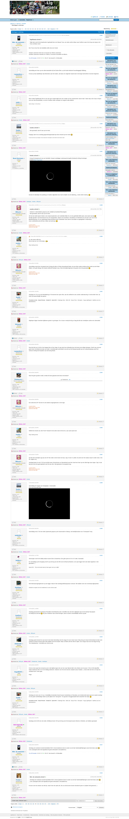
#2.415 (101, 691)
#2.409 (101, 528)
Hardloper (29, 201)
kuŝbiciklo (18, 535)
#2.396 (101, 123)
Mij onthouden (110, 50)
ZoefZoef (18, 615)
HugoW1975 (18, 672)
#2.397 (101, 151)
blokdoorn (109, 157)
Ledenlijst (110, 16)
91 (30, 28)
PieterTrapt (108, 66)
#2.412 (101, 608)
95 (39, 28)
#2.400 (101, 263)
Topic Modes (100, 31)
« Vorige (19, 28)
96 (42, 28)
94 (37, 28)
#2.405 (101, 399)
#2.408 (101, 482)
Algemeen (18, 23)
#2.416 (101, 717)
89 (25, 28)
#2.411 (101, 580)
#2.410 (101, 555)
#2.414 (101, 664)
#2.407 (101, 454)
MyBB (19, 817)
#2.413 (101, 636)
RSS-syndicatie (66, 815)
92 (32, 28)
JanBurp (18, 560)
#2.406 (101, 427)
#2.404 (101, 372)
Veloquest (18, 324)
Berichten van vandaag (44, 815)
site (69, 379)
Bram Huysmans (18, 158)
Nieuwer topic (22, 800)
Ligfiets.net (95, 16)
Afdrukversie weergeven (18, 807)
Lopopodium (18, 74)
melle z (18, 102)
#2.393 (101, 35)
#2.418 (101, 772)
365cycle (38, 201)
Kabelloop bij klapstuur (111, 117)
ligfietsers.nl (13, 23)
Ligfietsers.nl (13, 815)
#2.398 (101, 205)
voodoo (18, 243)
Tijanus (109, 195)
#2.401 (101, 291)
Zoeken (103, 16)
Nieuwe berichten (34, 815)
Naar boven (19, 815)
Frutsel (18, 780)
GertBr (18, 297)
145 (48, 28)
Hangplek (24, 23)
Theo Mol (109, 121)
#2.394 (101, 67)
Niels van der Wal (110, 138)
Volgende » (53, 28)
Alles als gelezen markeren (56, 815)
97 (44, 28)
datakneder (18, 643)
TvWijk (109, 187)
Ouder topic (15, 800)
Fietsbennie (18, 379)
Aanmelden (22, 19)
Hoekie (28, 63)
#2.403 (101, 344)
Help (117, 16)
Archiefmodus (26, 815)
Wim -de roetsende (18, 42)
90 (28, 28)
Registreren (29, 19)
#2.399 (101, 236)
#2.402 (101, 317)
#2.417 (101, 744)
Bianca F (109, 99)
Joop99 (109, 179)
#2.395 (101, 95)
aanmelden (113, 34)
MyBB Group (29, 817)
